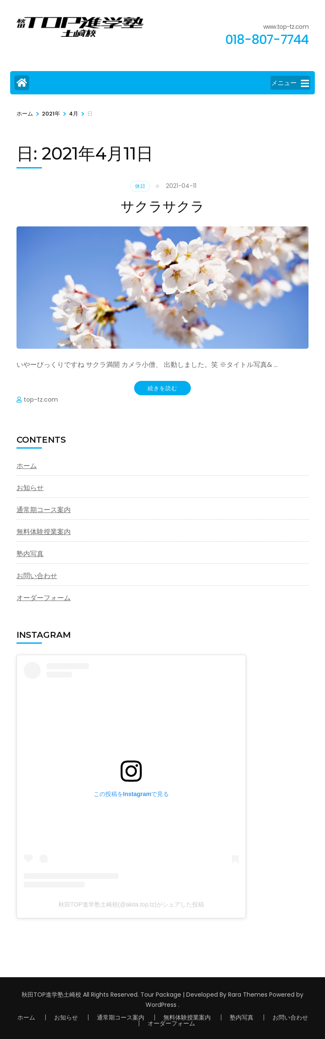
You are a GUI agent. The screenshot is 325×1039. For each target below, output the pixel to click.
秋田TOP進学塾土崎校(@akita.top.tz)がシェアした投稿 (131, 904)
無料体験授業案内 (44, 532)
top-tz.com (41, 399)
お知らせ (30, 488)
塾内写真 (30, 554)
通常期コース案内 (44, 510)
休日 (140, 186)
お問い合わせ (37, 576)
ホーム (27, 466)
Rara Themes (247, 994)
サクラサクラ (162, 206)
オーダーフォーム (44, 598)
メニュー (290, 83)
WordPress (161, 1004)
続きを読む (162, 388)
